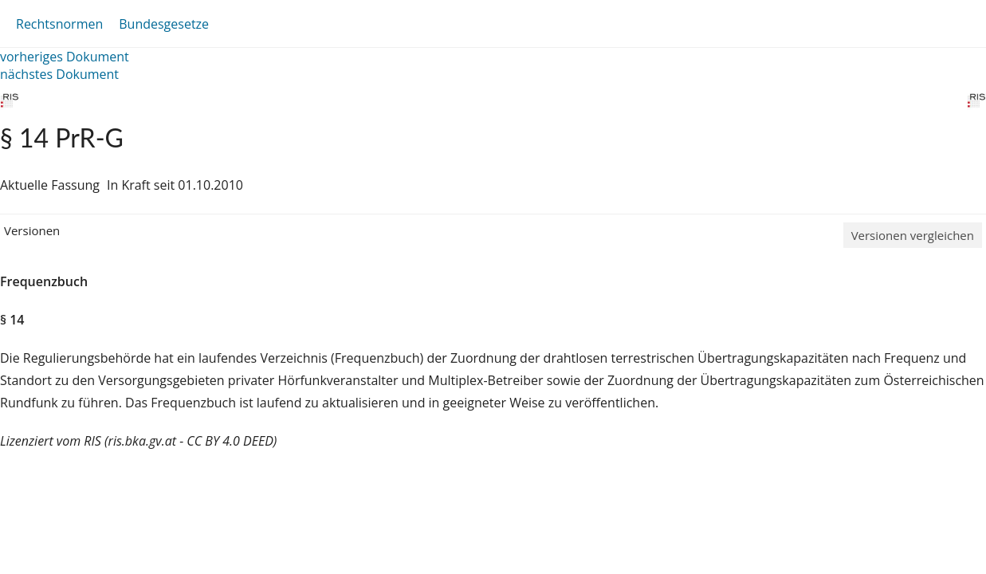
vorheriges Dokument (64, 56)
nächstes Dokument (59, 74)
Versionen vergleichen (912, 235)
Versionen (32, 230)
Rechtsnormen (59, 24)
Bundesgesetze (164, 24)
